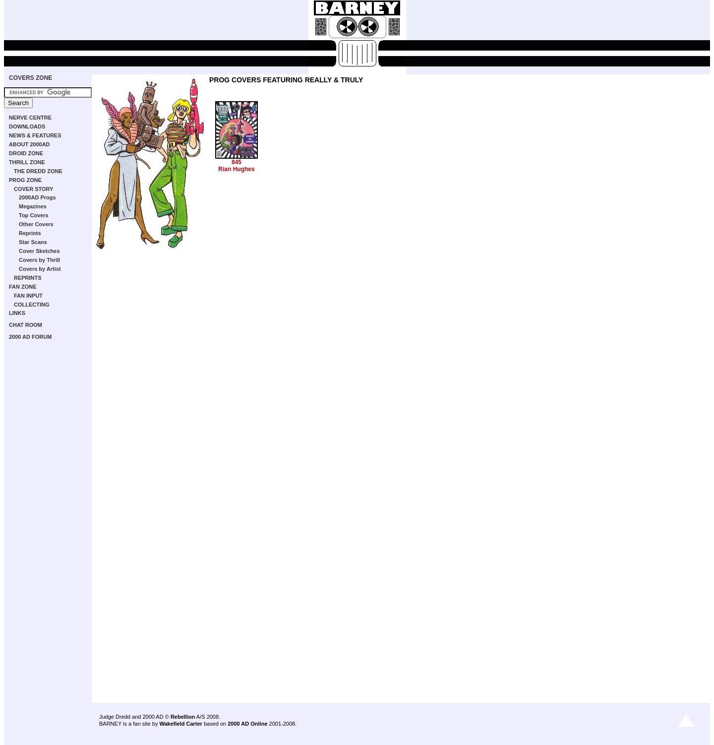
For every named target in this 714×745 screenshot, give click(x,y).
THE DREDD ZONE (38, 171)
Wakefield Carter (180, 724)
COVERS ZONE (30, 77)
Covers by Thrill (39, 260)
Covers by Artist (40, 269)
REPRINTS (28, 278)
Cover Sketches (39, 251)
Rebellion (183, 717)
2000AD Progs (37, 197)
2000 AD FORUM (30, 337)
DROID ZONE (26, 153)
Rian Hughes (236, 169)
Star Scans (33, 242)
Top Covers (34, 215)
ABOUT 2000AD (29, 144)
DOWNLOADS (27, 126)
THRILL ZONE (27, 162)
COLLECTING (32, 305)
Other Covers (36, 224)
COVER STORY (33, 189)
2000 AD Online (247, 724)
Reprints (30, 233)
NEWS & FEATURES (35, 135)
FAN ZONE (23, 287)
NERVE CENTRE (30, 118)
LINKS (17, 313)
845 (236, 162)
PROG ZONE (25, 180)
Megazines (33, 206)
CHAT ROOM (25, 325)
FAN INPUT (28, 296)
